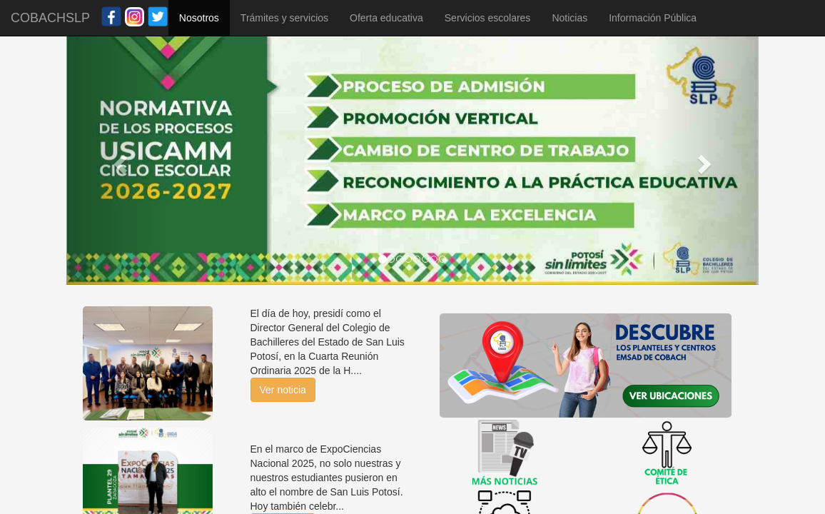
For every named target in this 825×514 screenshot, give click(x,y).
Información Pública (653, 18)
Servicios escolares (488, 18)
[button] (118, 160)
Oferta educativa (386, 18)
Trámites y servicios (284, 18)
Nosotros (199, 18)
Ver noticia (283, 389)
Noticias (569, 18)
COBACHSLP (50, 18)
